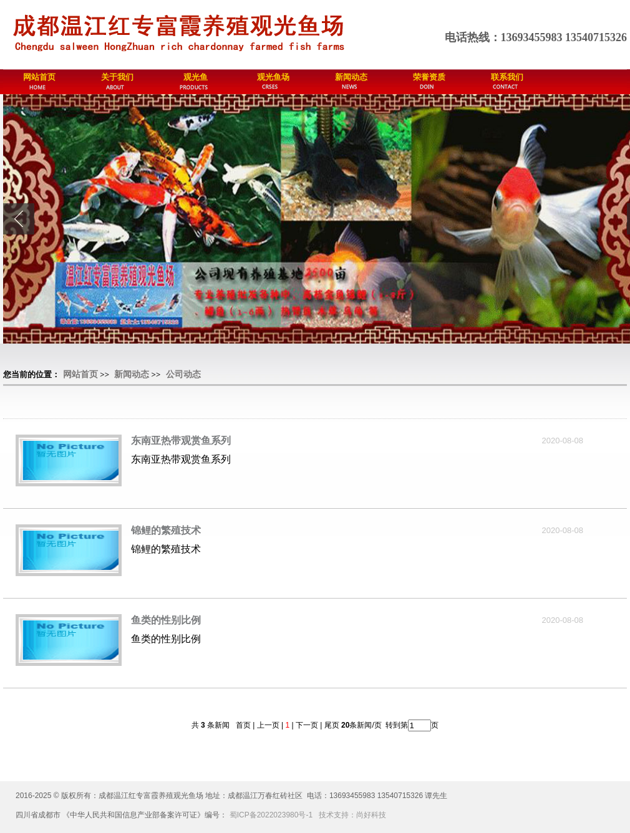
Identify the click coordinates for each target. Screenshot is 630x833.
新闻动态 (351, 77)
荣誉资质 (429, 77)
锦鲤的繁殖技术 (166, 530)
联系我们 (507, 77)
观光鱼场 (273, 77)
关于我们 (117, 77)
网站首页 (39, 77)
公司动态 (183, 374)
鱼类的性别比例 (166, 620)
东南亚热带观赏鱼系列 (181, 440)
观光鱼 (195, 77)
